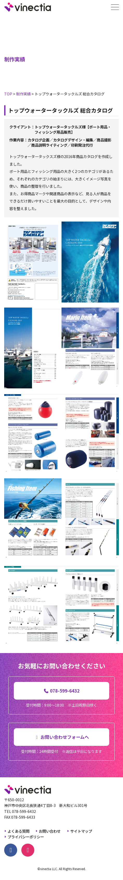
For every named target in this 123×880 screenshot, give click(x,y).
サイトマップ (81, 831)
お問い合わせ (50, 831)
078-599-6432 (24, 811)
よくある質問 (18, 831)
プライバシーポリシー (26, 836)
